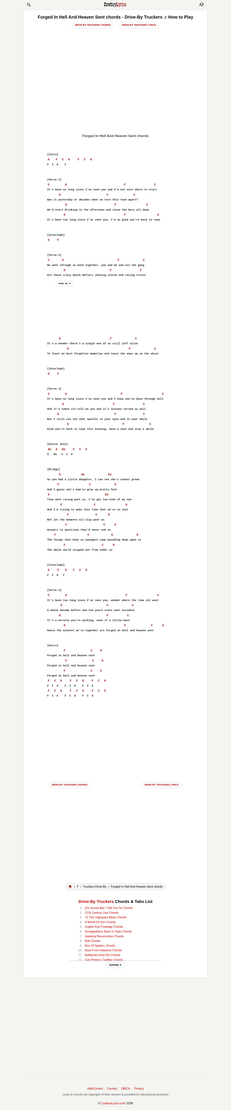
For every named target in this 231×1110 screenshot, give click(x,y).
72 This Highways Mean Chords (106, 917)
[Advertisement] (115, 103)
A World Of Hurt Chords (100, 922)
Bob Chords (93, 940)
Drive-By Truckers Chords (93, 25)
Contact (112, 1088)
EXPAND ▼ (115, 965)
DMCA (125, 1088)
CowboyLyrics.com (113, 1103)
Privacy (139, 1088)
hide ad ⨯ (65, 283)
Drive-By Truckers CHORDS (70, 784)
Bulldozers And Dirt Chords (102, 955)
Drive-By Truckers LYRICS (161, 784)
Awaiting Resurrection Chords (104, 936)
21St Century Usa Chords (101, 912)
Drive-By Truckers (96, 901)
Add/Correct (95, 1088)
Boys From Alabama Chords (103, 950)
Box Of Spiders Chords (100, 945)
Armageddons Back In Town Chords (108, 931)
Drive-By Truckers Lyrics (139, 25)
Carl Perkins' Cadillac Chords (104, 959)
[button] (28, 4)
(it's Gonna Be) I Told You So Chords (109, 908)
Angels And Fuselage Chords (104, 926)
